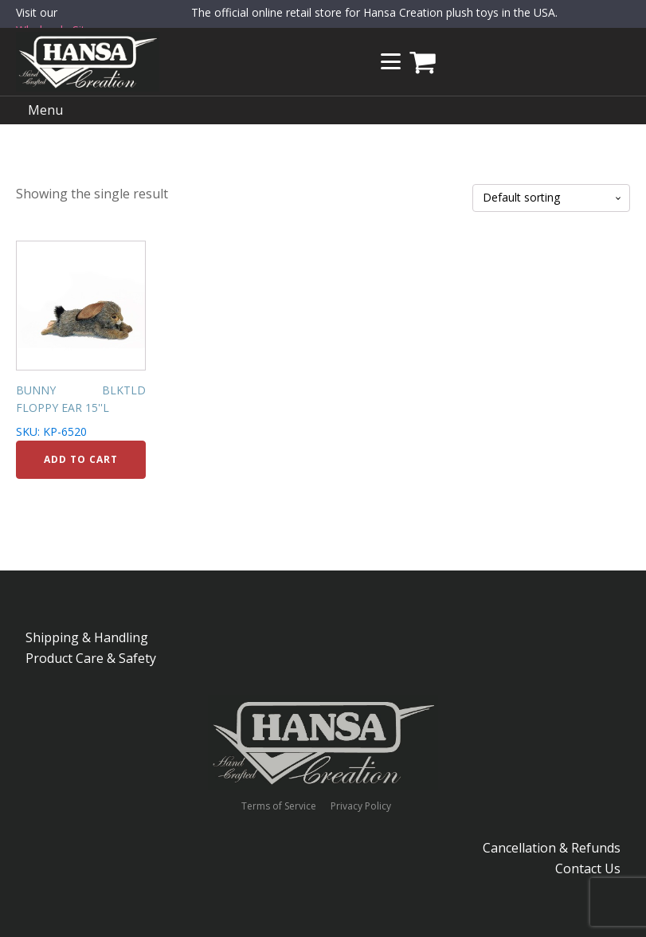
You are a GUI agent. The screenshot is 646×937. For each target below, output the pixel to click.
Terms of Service (278, 806)
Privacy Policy (361, 806)
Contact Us (588, 868)
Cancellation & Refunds (552, 848)
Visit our (57, 22)
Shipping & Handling (86, 637)
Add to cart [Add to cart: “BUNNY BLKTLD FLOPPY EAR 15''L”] (81, 459)
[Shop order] (551, 198)
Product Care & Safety (90, 658)
